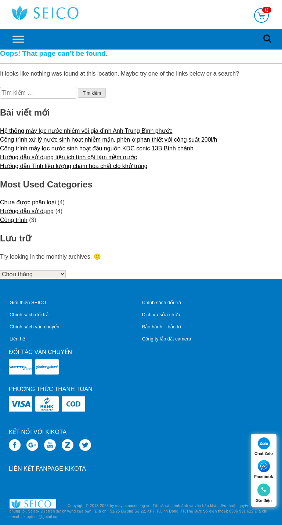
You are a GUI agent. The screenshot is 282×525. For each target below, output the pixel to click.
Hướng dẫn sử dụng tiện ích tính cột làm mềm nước (68, 157)
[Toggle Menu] (18, 39)
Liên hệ (17, 339)
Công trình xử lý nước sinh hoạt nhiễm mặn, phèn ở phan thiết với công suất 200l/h (108, 139)
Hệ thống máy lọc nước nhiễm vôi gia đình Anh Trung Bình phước (86, 131)
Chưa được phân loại (28, 202)
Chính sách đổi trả (29, 314)
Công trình (14, 220)
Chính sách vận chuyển (34, 326)
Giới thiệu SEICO (28, 302)
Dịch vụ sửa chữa (161, 314)
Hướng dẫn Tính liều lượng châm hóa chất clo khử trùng (74, 166)
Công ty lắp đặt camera (166, 339)
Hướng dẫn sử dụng (27, 211)
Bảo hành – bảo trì (161, 326)
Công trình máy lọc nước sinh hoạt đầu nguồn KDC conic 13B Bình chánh (97, 148)
